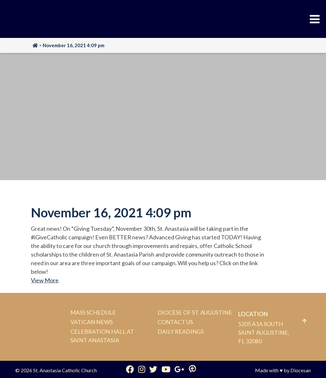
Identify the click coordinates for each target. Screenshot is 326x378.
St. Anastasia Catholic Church (65, 370)
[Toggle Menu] (314, 19)
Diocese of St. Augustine (195, 312)
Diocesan (300, 370)
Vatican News (91, 321)
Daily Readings (181, 331)
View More (45, 280)
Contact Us (175, 321)
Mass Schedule (93, 312)
